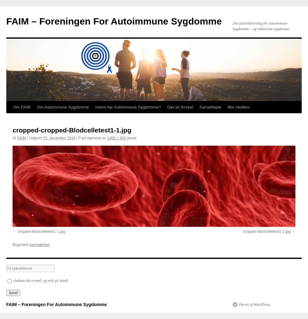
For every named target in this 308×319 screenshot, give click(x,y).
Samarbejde (210, 107)
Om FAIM (21, 107)
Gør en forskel (180, 107)
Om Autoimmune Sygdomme (63, 107)
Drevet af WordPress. (255, 304)
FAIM (21, 138)
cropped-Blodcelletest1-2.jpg (267, 231)
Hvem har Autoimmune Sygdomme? (128, 107)
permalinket (39, 245)
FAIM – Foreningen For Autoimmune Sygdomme (114, 21)
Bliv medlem (239, 107)
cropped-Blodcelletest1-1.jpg (41, 231)
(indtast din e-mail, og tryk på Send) (38, 280)
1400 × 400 (116, 138)
